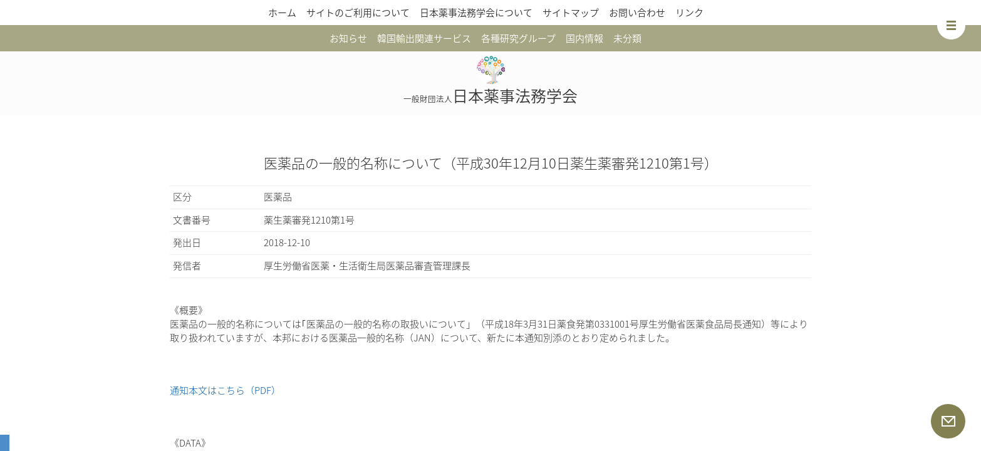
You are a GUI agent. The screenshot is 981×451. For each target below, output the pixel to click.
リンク (689, 12)
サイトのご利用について (358, 12)
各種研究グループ (518, 38)
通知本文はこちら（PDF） (225, 390)
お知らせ (348, 38)
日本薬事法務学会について (476, 12)
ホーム (282, 12)
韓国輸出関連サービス (424, 38)
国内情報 (584, 38)
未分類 (627, 38)
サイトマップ (570, 12)
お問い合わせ (637, 12)
